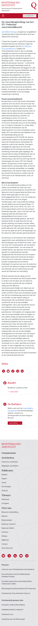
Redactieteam (7, 520)
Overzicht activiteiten (10, 462)
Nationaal (5, 499)
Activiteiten (8, 458)
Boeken (4, 474)
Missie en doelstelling (10, 512)
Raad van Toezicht (8, 524)
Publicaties (7, 470)
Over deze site (7, 548)
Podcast (5, 490)
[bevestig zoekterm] (24, 15)
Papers (4, 478)
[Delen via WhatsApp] (17, 371)
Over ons (6, 508)
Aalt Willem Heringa (9, 32)
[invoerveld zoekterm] (29, 15)
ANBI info (5, 540)
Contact (5, 544)
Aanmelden (15, 423)
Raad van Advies (8, 528)
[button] (4, 555)
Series (4, 482)
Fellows (4, 536)
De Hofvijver (6, 486)
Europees (5, 503)
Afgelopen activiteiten (10, 466)
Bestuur (5, 516)
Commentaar (9, 453)
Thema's (6, 495)
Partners (5, 532)
